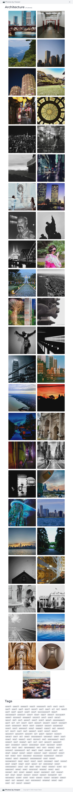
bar (40, 764)
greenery (27, 720)
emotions (35, 775)
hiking (20, 761)
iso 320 (40, 731)
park (61, 750)
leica (49, 706)
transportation (24, 758)
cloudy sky (60, 772)
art (53, 709)
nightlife (8, 717)
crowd (45, 758)
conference (37, 753)
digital (32, 766)
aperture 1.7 (48, 742)
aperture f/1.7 (19, 734)
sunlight (14, 764)
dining (13, 775)
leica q (33, 712)
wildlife (56, 736)
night (21, 709)
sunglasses (39, 725)
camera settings (33, 745)
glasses (20, 712)
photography (27, 717)
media (57, 761)
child (53, 772)
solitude (54, 780)
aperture (34, 764)
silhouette (46, 723)
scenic (44, 717)
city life (42, 745)
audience (24, 745)
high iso (8, 720)
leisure (14, 747)
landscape (24, 706)
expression (61, 728)
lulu (65, 766)
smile (55, 706)
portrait (8, 706)
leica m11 (34, 709)
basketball (29, 772)
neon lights (55, 777)
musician (47, 777)
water (30, 723)
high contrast (51, 745)
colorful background (35, 758)
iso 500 (25, 777)
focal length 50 (52, 775)
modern (54, 723)
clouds (8, 725)
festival (38, 766)
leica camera (17, 717)
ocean (15, 736)
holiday (44, 766)
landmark (39, 777)
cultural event (53, 753)
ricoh (41, 742)
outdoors (63, 777)
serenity (50, 769)
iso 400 (59, 766)
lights (20, 747)
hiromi (15, 728)
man (35, 742)
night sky (8, 736)
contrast (57, 764)
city (35, 734)
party (8, 712)
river (13, 780)
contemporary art (20, 750)
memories (64, 761)
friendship (23, 742)
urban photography (58, 720)
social (44, 747)
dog (54, 728)
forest (16, 742)
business (22, 753)
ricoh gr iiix (36, 717)
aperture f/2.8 (57, 742)
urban (62, 706)
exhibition (9, 742)
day (28, 750)
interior (24, 723)
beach (58, 747)
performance (23, 728)
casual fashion (45, 772)
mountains (57, 734)
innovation (48, 750)
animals (21, 772)
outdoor (16, 706)
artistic (14, 709)
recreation (9, 758)
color (20, 720)
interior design (48, 761)
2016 (14, 720)
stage (60, 780)
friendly (13, 755)
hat (18, 723)
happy (43, 714)
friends (36, 714)
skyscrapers (20, 780)
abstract (54, 731)
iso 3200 (59, 745)
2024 (15, 772)
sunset (50, 717)
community (9, 750)
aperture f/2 (28, 734)
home (19, 755)
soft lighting (46, 780)
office (55, 750)
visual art (19, 783)
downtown (27, 775)
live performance (49, 755)
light (29, 742)
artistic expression (53, 739)
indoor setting (27, 755)
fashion (64, 709)
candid (27, 712)
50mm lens (36, 739)
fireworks (52, 758)
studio (8, 783)
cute (26, 766)
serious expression (36, 736)
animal (27, 764)
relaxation (22, 739)
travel (8, 709)
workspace (27, 783)
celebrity (29, 753)
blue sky (36, 772)
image (40, 750)
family (15, 739)
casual (63, 736)
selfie (38, 747)
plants (8, 764)
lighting (48, 720)
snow (27, 780)
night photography (29, 747)
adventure (38, 723)
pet (21, 736)
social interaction (36, 780)
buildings (15, 753)
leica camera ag (37, 755)
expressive (43, 775)
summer (47, 731)
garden (41, 734)
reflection (51, 714)
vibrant (34, 720)
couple (45, 753)
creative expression (11, 766)
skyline (16, 758)
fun (7, 731)
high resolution (10, 777)
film (58, 709)
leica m (12, 731)
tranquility (51, 747)
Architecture (15, 7)
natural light (62, 723)
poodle (25, 769)
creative (29, 714)
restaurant (48, 725)
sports (57, 769)
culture (20, 766)
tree (13, 783)
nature (32, 706)
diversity (19, 775)
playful (8, 780)
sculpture (47, 728)
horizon (33, 761)
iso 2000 (18, 777)
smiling (31, 728)
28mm (25, 725)
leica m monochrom (44, 712)
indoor (47, 709)
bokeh (62, 739)
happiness (49, 734)
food (7, 755)
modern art (59, 755)
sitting (8, 753)
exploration (32, 731)
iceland (40, 761)
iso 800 (8, 747)
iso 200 (41, 720)
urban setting (48, 736)
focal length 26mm (11, 761)
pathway (18, 769)
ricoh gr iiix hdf (33, 769)
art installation (15, 745)
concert (8, 728)
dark (7, 775)
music (19, 731)
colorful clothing (48, 764)
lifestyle (54, 712)
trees (25, 731)
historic (26, 761)
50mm (27, 709)
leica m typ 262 (60, 714)
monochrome (41, 706)
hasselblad (39, 728)
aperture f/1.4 (9, 734)
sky (13, 723)
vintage (21, 764)
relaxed (27, 736)
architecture (21, 714)
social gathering (58, 725)
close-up (57, 717)
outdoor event (10, 769)
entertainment (16, 725)
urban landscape (11, 714)
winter (29, 739)
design (34, 750)
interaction (52, 766)
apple (7, 745)
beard (14, 712)
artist (44, 739)
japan (8, 723)
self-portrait (43, 769)
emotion (61, 753)
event (41, 709)
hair (60, 775)
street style (9, 772)
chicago (8, 739)
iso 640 (32, 777)
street (32, 725)
